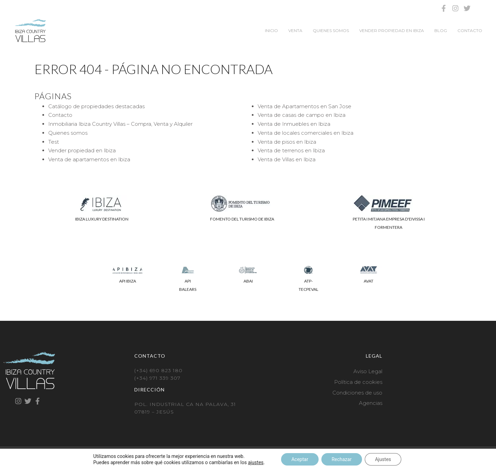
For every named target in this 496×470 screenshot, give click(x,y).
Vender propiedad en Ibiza (391, 30)
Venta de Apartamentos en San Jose (304, 106)
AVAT (368, 281)
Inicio (271, 30)
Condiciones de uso (357, 392)
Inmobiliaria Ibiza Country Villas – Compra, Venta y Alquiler (120, 124)
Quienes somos (331, 30)
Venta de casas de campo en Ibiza (301, 115)
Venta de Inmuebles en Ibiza (294, 124)
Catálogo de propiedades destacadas (96, 106)
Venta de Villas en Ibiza (287, 159)
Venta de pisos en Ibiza (287, 142)
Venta (295, 30)
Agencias (370, 403)
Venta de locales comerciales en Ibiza (305, 133)
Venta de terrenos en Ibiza (291, 150)
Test (53, 142)
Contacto (469, 30)
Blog (440, 30)
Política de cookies (358, 382)
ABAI (248, 281)
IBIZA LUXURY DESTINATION (101, 219)
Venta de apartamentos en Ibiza (89, 159)
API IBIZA (127, 281)
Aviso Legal (367, 371)
